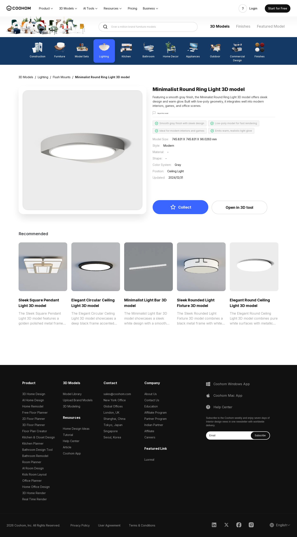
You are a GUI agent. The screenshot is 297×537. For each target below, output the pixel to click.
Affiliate (149, 431)
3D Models (220, 26)
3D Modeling (71, 406)
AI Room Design (33, 468)
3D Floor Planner (33, 425)
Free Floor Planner (35, 412)
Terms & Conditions (142, 525)
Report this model (168, 113)
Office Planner (32, 480)
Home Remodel (32, 406)
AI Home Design (33, 400)
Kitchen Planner (33, 443)
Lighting (43, 77)
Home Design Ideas (76, 428)
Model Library (72, 394)
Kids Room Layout (34, 474)
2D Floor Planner (33, 418)
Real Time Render (34, 499)
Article (67, 447)
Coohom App (72, 453)
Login (253, 8)
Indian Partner (153, 425)
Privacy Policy (80, 525)
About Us (150, 394)
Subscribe (260, 435)
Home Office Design (36, 487)
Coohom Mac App (227, 395)
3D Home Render (34, 493)
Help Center (71, 441)
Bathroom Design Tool (37, 449)
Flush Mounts (62, 77)
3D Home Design (33, 394)
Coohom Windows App (231, 384)
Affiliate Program (155, 412)
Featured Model (271, 26)
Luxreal (149, 459)
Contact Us (151, 400)
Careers (149, 437)
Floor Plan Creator (34, 431)
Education (151, 406)
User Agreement (109, 525)
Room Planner (31, 462)
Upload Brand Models (78, 400)
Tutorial (68, 435)
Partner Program (155, 418)
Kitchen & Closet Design (38, 437)
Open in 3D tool (239, 207)
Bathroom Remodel (35, 456)
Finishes (243, 26)
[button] (46, 8)
